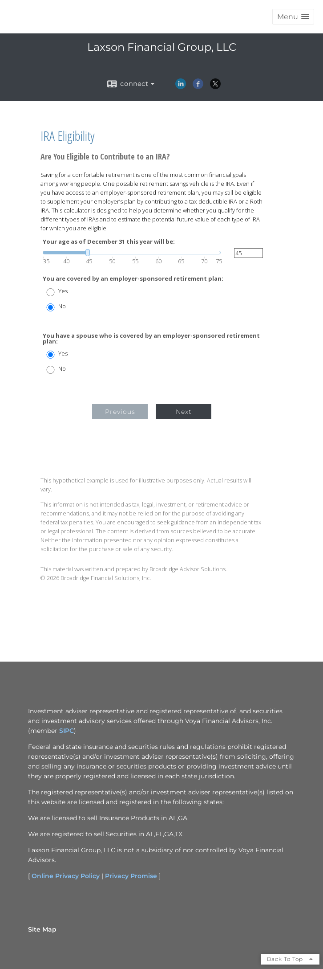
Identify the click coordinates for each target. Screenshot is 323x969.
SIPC (66, 731)
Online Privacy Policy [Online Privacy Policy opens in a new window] (66, 876)
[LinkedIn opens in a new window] (180, 87)
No (62, 306)
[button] (293, 17)
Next (184, 412)
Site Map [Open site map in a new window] (42, 929)
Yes (63, 291)
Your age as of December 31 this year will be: (109, 242)
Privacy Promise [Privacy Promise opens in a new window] (131, 876)
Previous (120, 412)
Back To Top (290, 959)
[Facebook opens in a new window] (198, 87)
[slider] (132, 252)
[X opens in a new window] (215, 87)
